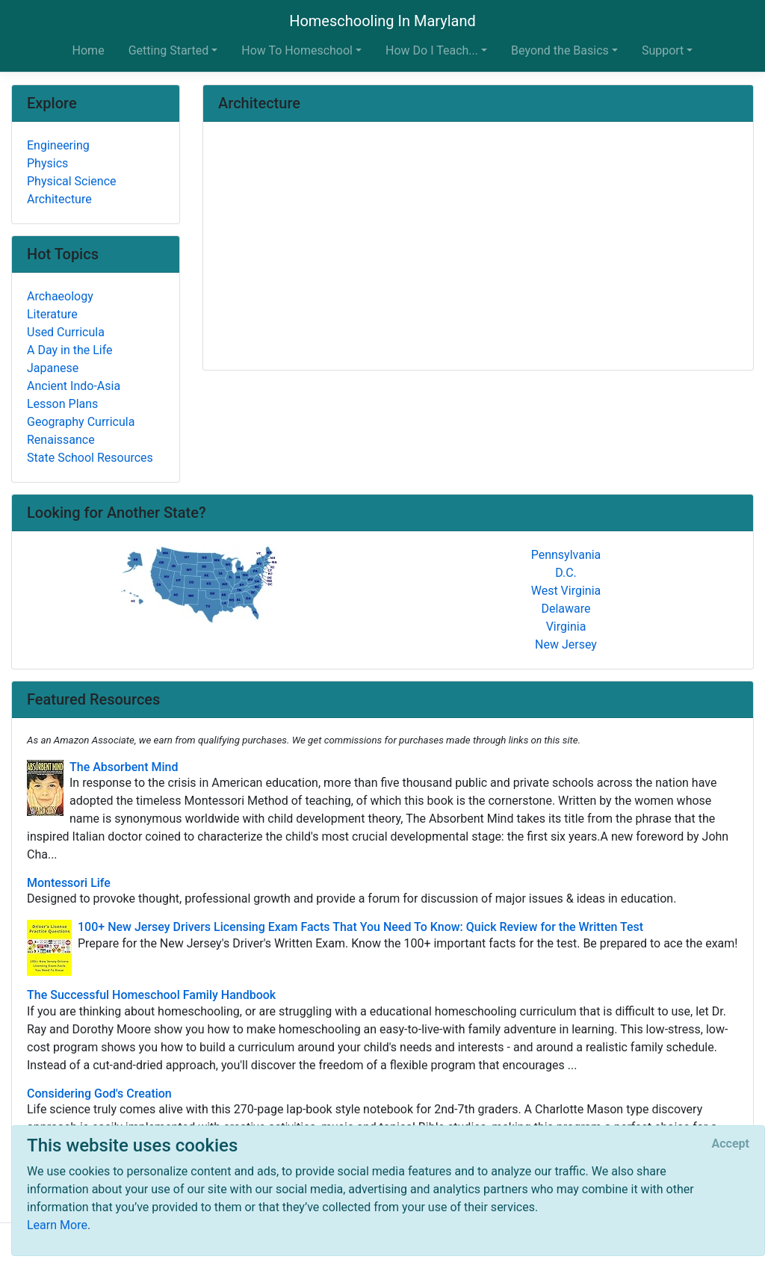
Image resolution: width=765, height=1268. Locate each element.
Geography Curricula (80, 422)
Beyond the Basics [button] (560, 50)
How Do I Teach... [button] (431, 50)
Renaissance (61, 440)
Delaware (565, 608)
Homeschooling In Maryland (382, 21)
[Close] (730, 1144)
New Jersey (566, 644)
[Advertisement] (478, 247)
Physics (47, 163)
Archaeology (60, 296)
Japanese (52, 368)
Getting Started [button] (168, 50)
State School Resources (90, 458)
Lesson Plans (62, 404)
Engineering (58, 145)
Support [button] (663, 50)
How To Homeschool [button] (297, 50)
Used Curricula (66, 332)
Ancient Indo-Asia (73, 386)
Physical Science (72, 181)
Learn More (57, 1225)
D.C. (566, 573)
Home (88, 50)
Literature (52, 314)
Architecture (59, 199)
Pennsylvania (566, 555)
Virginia (566, 626)
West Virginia (566, 591)
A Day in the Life (70, 350)
